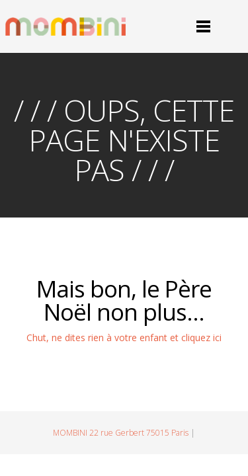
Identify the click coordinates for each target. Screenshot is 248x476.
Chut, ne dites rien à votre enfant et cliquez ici (124, 337)
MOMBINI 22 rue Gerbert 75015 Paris (120, 432)
